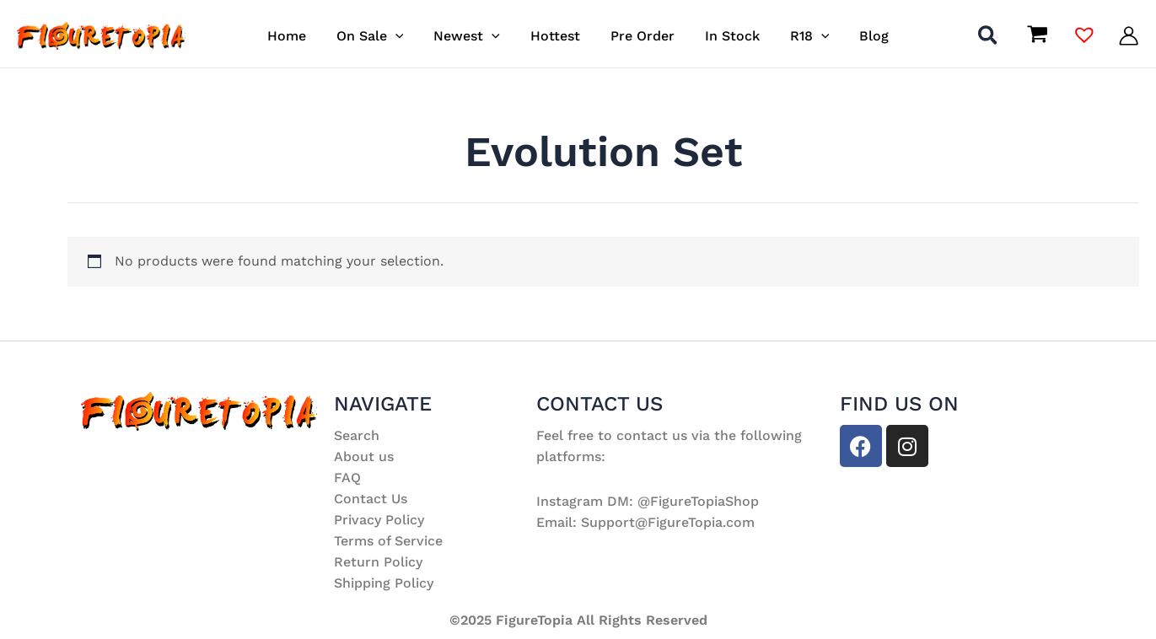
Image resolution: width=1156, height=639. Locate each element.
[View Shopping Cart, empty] (1037, 35)
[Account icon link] (1128, 35)
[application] (403, 36)
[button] (988, 38)
